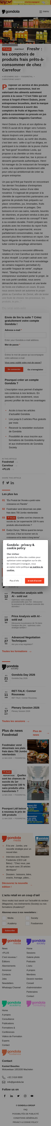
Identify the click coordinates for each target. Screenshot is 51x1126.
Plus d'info (14, 580)
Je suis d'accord (34, 580)
